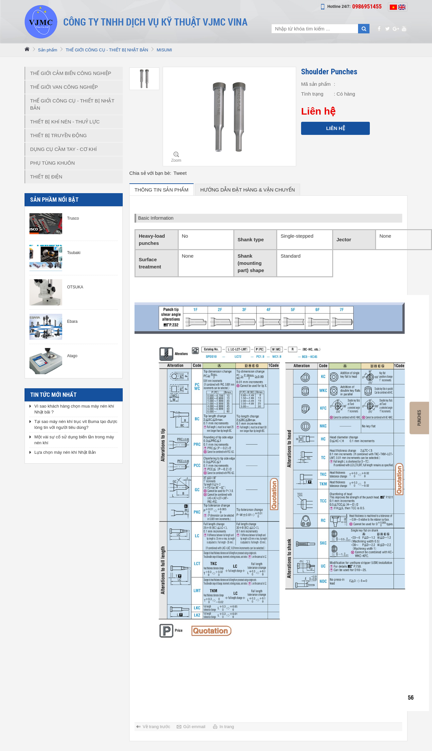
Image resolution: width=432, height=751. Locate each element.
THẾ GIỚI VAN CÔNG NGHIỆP (64, 87)
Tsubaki (74, 252)
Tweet (180, 173)
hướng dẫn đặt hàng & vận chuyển (247, 189)
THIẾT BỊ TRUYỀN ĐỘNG (58, 135)
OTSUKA (75, 287)
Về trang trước (156, 726)
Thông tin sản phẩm (162, 189)
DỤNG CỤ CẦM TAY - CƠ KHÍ (63, 149)
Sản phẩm (47, 49)
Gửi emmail (194, 726)
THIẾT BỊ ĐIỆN (46, 176)
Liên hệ (335, 128)
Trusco (73, 218)
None (385, 236)
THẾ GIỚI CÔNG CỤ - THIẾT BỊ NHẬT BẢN (107, 49)
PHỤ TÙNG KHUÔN (52, 163)
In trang (227, 726)
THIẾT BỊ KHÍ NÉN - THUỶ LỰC (64, 121)
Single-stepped (296, 236)
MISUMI (164, 49)
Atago (72, 356)
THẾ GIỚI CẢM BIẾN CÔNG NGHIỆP (70, 73)
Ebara (72, 321)
